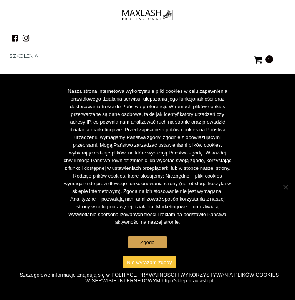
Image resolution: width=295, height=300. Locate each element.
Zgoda (147, 242)
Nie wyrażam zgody (149, 262)
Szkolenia (23, 56)
